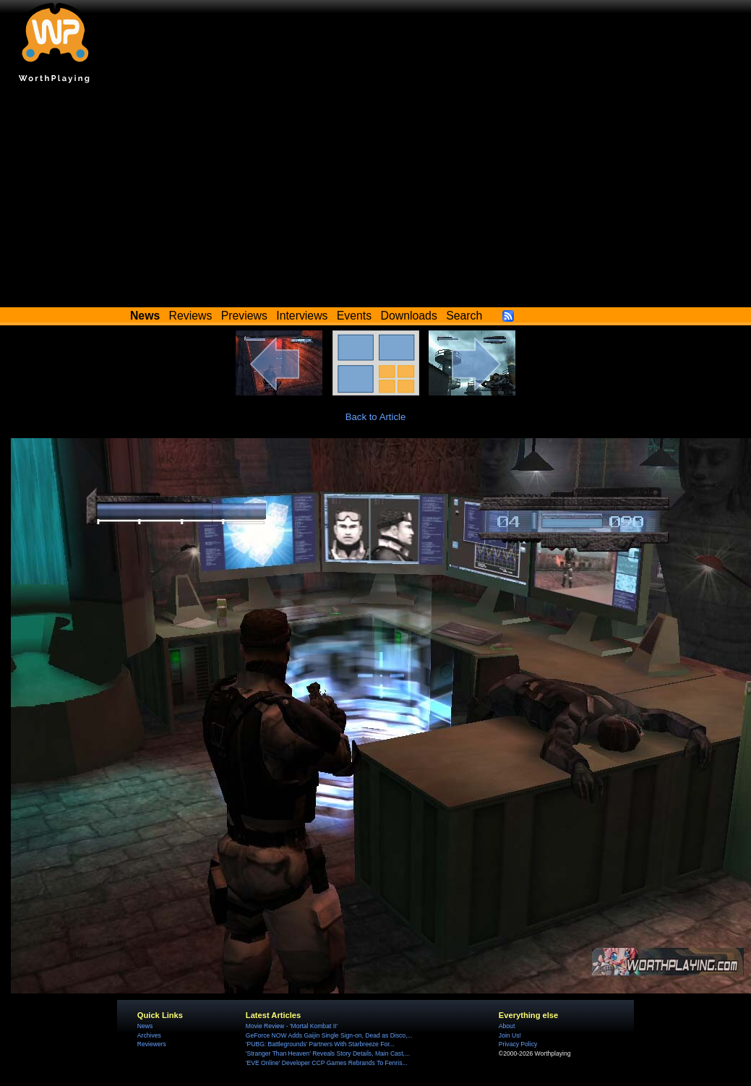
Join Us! (510, 1035)
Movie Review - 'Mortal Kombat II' (292, 1026)
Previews (244, 315)
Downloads (409, 315)
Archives (149, 1035)
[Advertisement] (376, 199)
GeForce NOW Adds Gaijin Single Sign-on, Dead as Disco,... (329, 1035)
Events (354, 315)
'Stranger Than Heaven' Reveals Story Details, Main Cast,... (328, 1053)
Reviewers (151, 1044)
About (507, 1026)
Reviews (191, 315)
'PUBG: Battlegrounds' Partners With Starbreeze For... (320, 1044)
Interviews (301, 315)
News (145, 1026)
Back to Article (376, 416)
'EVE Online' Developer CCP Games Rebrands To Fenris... (327, 1062)
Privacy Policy (518, 1044)
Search (464, 315)
